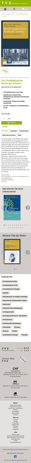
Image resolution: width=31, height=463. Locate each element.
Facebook (15, 426)
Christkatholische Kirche (10, 285)
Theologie (24, 335)
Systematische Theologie (10, 335)
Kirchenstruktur (7, 320)
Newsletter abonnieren (15, 453)
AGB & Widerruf (23, 449)
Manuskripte (15, 434)
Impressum (6, 449)
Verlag (15, 421)
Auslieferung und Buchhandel (15, 436)
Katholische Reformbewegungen (12, 308)
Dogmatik (5, 293)
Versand (23, 373)
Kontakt (15, 420)
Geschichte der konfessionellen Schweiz (15, 300)
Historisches (6, 304)
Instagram (15, 429)
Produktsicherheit (15, 442)
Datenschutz (14, 449)
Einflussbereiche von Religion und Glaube (15, 297)
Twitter (15, 428)
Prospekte (15, 423)
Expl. (9, 119)
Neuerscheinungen (15, 405)
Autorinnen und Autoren (15, 408)
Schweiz (14, 331)
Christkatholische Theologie (11, 289)
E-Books (15, 415)
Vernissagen (15, 411)
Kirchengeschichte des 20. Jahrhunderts (15, 316)
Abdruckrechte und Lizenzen (15, 438)
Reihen (15, 410)
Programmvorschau (15, 407)
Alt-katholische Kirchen (10, 281)
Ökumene (17, 327)
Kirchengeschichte (8, 312)
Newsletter (15, 425)
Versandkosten (15, 439)
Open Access (15, 413)
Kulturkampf (6, 327)
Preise (15, 441)
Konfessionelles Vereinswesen (12, 323)
